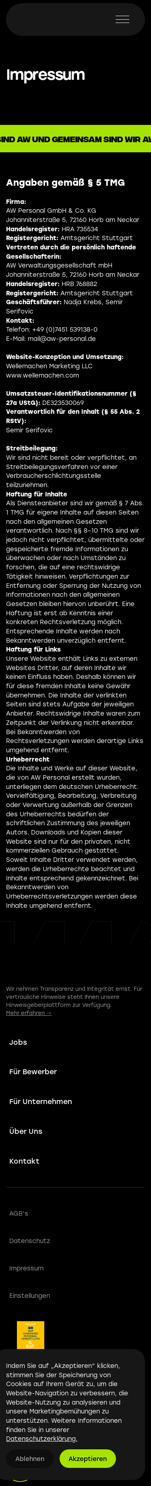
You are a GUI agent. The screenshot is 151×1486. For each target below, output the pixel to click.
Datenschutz (29, 1241)
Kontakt (24, 1161)
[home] (31, 19)
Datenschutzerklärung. (41, 1438)
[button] (122, 19)
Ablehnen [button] (29, 1459)
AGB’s (18, 1213)
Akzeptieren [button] (87, 1459)
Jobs (18, 1042)
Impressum (26, 1268)
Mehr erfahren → (29, 1012)
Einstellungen (29, 1295)
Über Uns (25, 1131)
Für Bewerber (33, 1071)
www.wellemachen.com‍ (42, 375)
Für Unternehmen (40, 1101)
